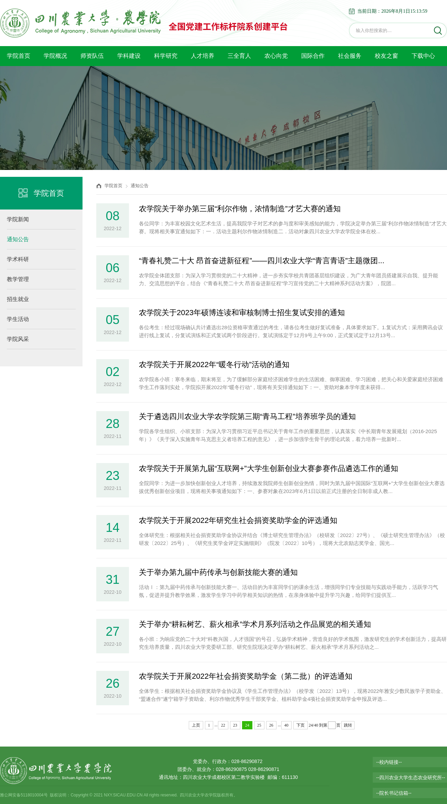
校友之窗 (386, 56)
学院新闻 (18, 219)
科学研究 (165, 56)
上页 (196, 725)
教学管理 (18, 279)
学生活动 (18, 319)
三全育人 (239, 56)
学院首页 (18, 56)
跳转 (348, 725)
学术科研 (18, 259)
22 (223, 725)
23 (235, 725)
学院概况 (55, 56)
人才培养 (202, 56)
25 (259, 725)
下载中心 (423, 56)
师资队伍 (92, 56)
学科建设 (129, 56)
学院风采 (18, 339)
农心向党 (276, 56)
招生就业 (18, 299)
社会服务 (349, 56)
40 (286, 725)
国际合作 (313, 56)
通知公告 (18, 239)
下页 (300, 725)
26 (271, 725)
